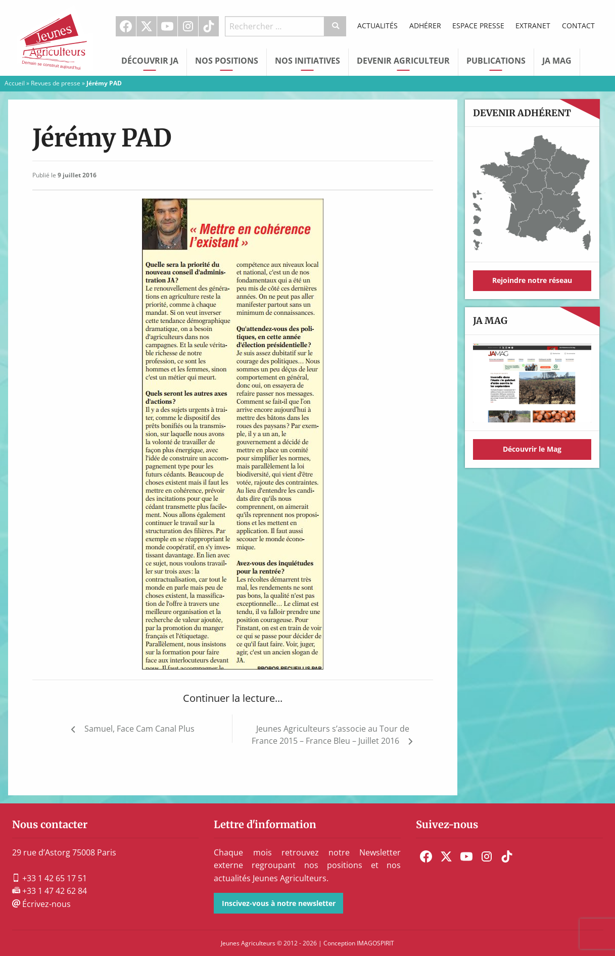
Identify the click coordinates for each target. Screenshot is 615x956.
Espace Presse (478, 25)
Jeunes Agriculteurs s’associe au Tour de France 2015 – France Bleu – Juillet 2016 (330, 734)
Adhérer (425, 25)
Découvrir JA (149, 60)
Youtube (167, 26)
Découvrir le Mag (532, 449)
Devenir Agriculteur (403, 60)
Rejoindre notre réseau (532, 280)
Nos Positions (226, 60)
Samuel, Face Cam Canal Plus (139, 728)
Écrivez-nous (41, 904)
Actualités (377, 25)
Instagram (188, 26)
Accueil (15, 83)
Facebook (126, 26)
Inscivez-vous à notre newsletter (279, 903)
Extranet (532, 25)
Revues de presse (55, 83)
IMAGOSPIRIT (375, 943)
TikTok (209, 26)
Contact (578, 25)
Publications (496, 60)
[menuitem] (126, 26)
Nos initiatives (307, 60)
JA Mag (557, 60)
